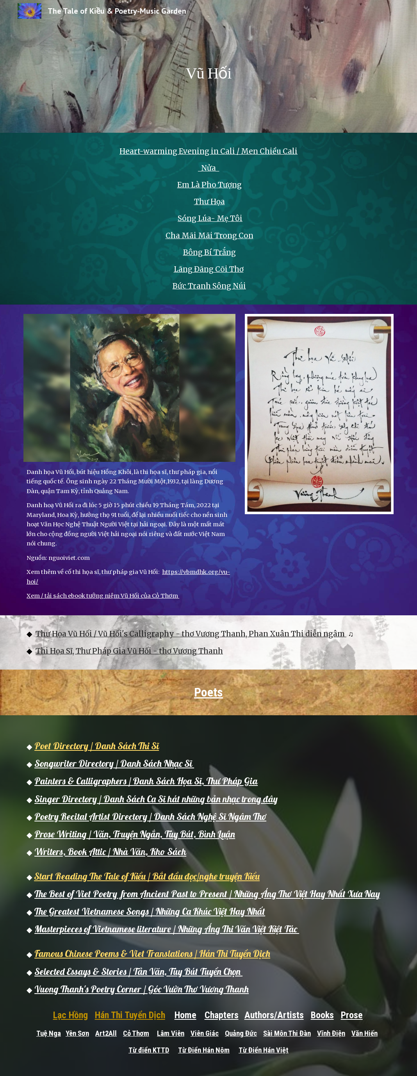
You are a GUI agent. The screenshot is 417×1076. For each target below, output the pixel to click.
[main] (208, 66)
